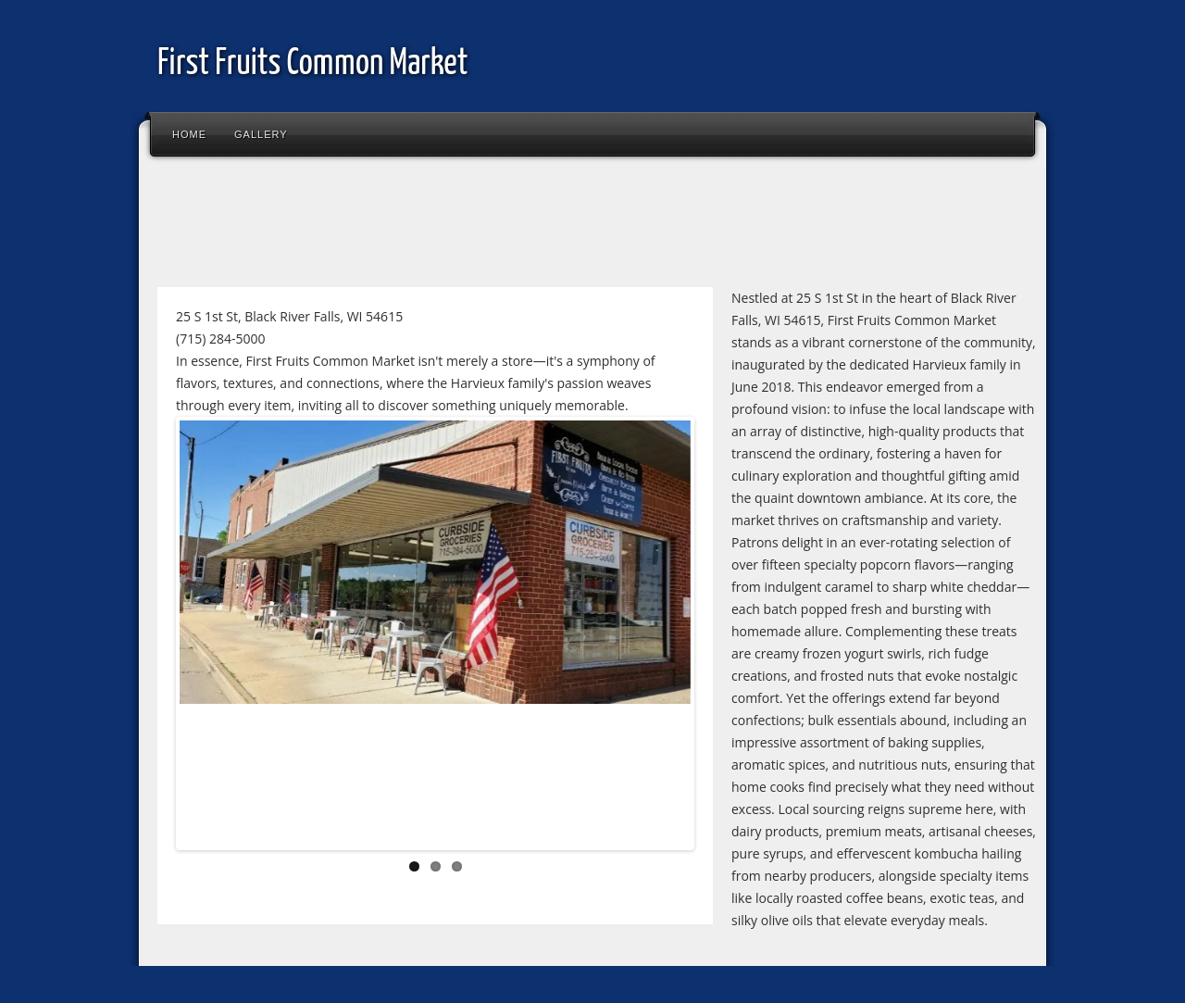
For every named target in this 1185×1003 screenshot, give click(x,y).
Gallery (261, 134)
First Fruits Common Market (312, 64)
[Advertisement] (485, 226)
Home (189, 134)
